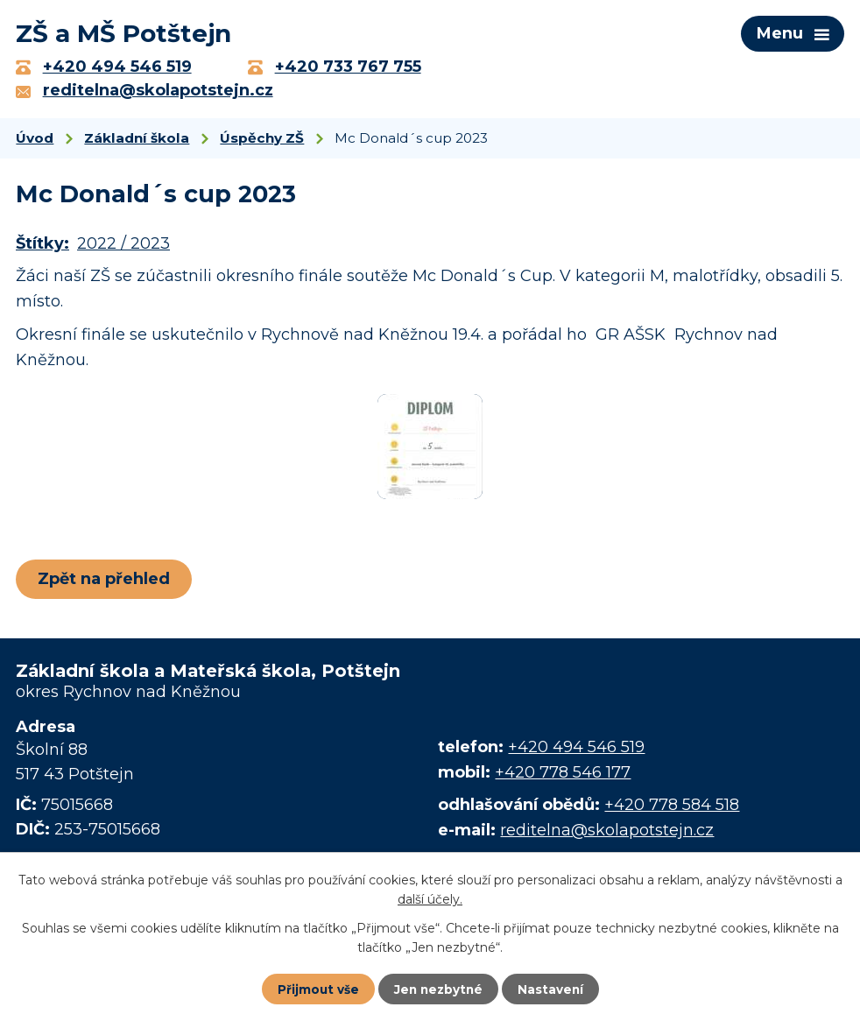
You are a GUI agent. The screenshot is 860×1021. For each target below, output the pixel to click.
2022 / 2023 (123, 247)
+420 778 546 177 (563, 775)
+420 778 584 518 (671, 809)
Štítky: (42, 247)
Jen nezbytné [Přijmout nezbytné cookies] (438, 988)
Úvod (34, 141)
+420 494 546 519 (576, 750)
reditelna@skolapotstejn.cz (607, 833)
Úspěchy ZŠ (262, 141)
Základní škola (136, 141)
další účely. (430, 898)
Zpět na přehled (105, 582)
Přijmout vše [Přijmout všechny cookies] (316, 988)
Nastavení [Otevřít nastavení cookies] (552, 988)
